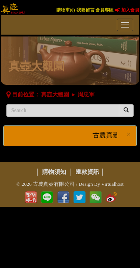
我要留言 (85, 10)
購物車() (65, 10)
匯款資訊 (87, 172)
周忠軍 (86, 95)
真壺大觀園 (55, 95)
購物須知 (54, 172)
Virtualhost (112, 184)
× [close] (129, 134)
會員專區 (104, 10)
